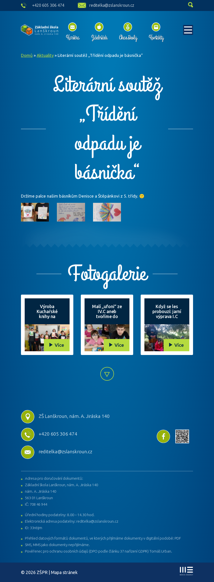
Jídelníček (99, 37)
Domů (27, 55)
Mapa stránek (64, 572)
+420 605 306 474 (48, 5)
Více (59, 345)
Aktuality (45, 55)
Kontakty (156, 37)
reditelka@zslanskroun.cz (111, 5)
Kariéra (72, 37)
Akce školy (128, 37)
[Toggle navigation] (188, 30)
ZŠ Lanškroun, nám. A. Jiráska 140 (65, 416)
